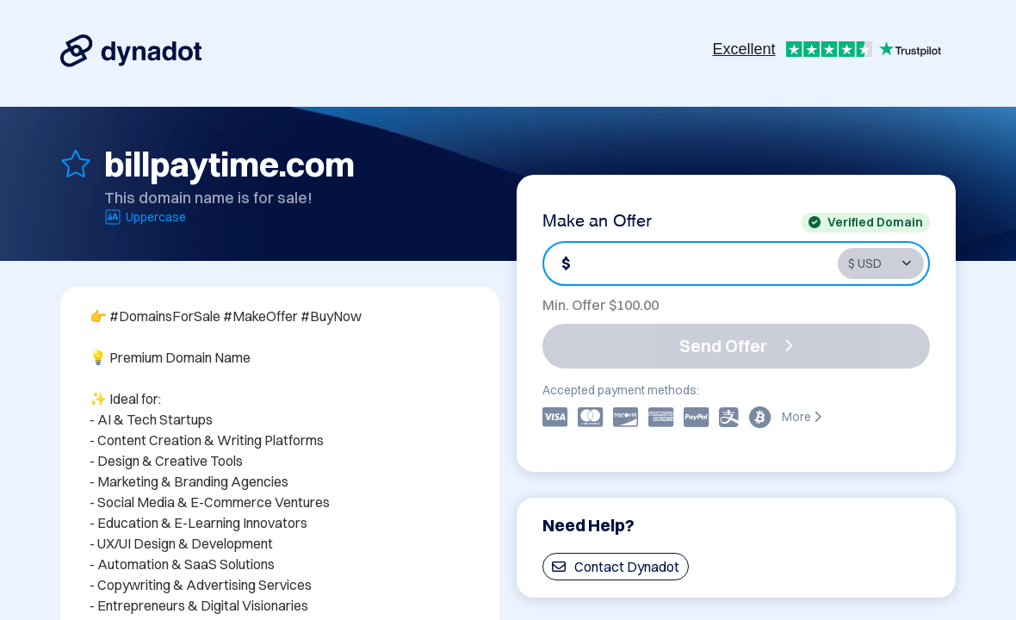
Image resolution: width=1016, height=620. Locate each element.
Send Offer (736, 345)
